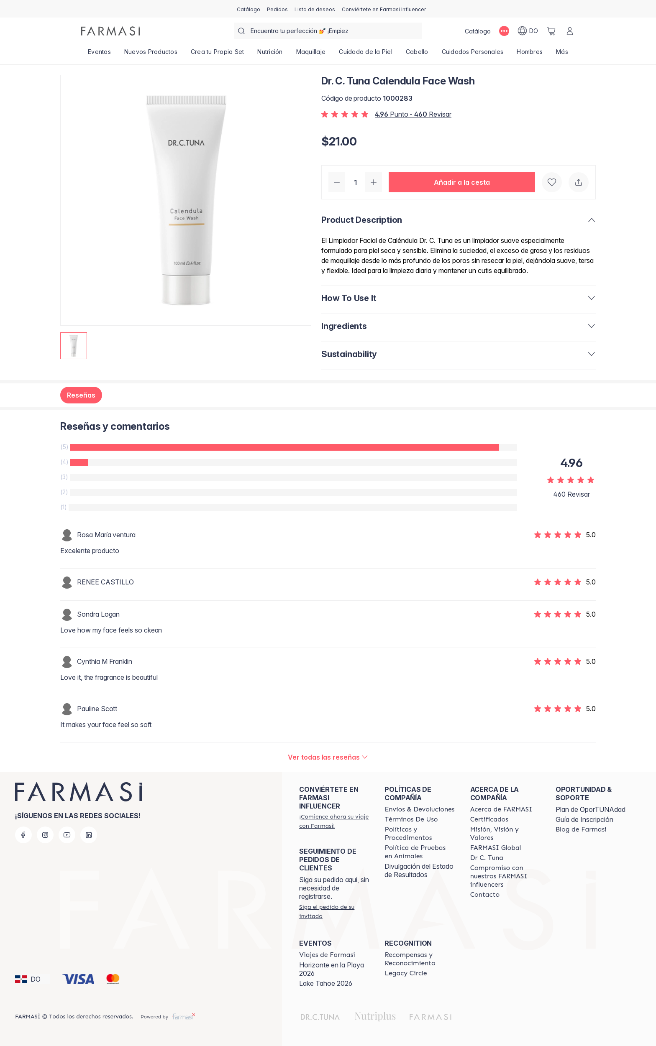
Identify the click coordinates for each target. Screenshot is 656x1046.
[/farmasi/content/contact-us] (485, 894)
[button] (462, 182)
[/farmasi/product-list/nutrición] (270, 54)
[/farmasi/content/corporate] (495, 848)
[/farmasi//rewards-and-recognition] (419, 959)
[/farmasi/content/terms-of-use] (411, 819)
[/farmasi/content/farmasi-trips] (327, 955)
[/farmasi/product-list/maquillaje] (311, 54)
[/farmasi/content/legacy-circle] (405, 973)
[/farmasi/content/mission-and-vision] (505, 833)
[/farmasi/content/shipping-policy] (419, 809)
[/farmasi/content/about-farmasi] (501, 809)
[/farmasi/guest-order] (334, 911)
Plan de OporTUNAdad (590, 809)
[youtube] (67, 835)
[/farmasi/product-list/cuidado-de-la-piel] (365, 54)
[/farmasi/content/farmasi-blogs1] (581, 829)
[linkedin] (88, 835)
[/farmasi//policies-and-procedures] (419, 833)
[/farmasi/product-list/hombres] (529, 54)
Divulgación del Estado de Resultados (419, 870)
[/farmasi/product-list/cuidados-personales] (472, 54)
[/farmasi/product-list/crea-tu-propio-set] (217, 54)
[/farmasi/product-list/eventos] (99, 54)
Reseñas (81, 395)
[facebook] (23, 835)
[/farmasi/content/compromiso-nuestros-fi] (505, 876)
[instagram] (45, 835)
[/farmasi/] (110, 31)
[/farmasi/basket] (551, 31)
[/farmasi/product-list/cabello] (417, 54)
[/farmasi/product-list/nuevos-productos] (151, 54)
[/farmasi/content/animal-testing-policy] (419, 852)
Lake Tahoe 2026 (325, 983)
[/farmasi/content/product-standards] (489, 819)
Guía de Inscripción (584, 819)
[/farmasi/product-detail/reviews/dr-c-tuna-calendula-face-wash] (328, 757)
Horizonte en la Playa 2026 (331, 969)
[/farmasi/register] (277, 9)
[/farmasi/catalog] (248, 9)
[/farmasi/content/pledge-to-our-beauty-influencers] (486, 858)
